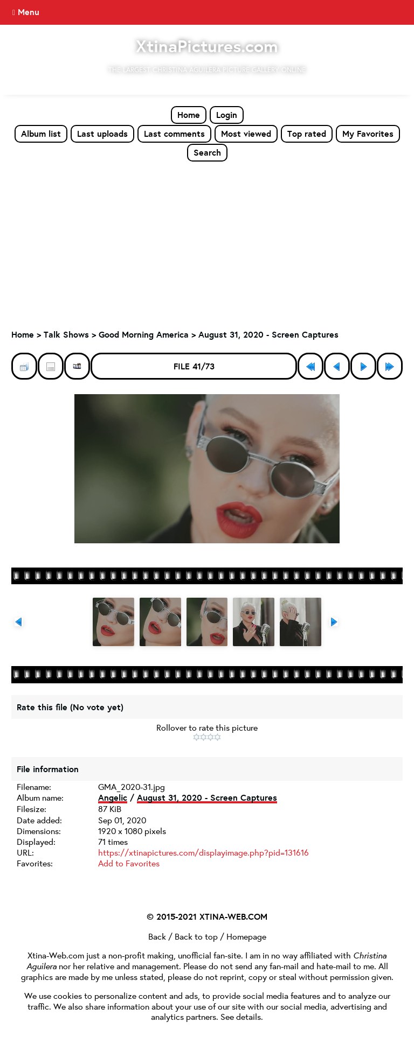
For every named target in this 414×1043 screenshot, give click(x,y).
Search (207, 152)
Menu (28, 12)
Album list (41, 133)
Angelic (112, 797)
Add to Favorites (129, 863)
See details (240, 1016)
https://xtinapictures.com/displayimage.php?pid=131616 (203, 852)
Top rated (306, 133)
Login (226, 115)
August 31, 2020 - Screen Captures (268, 334)
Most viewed (246, 133)
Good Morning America (144, 334)
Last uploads (102, 133)
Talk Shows (66, 334)
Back (157, 936)
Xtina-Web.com (55, 955)
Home (188, 115)
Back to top (196, 936)
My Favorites (368, 133)
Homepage (246, 936)
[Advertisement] (207, 242)
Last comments (174, 133)
